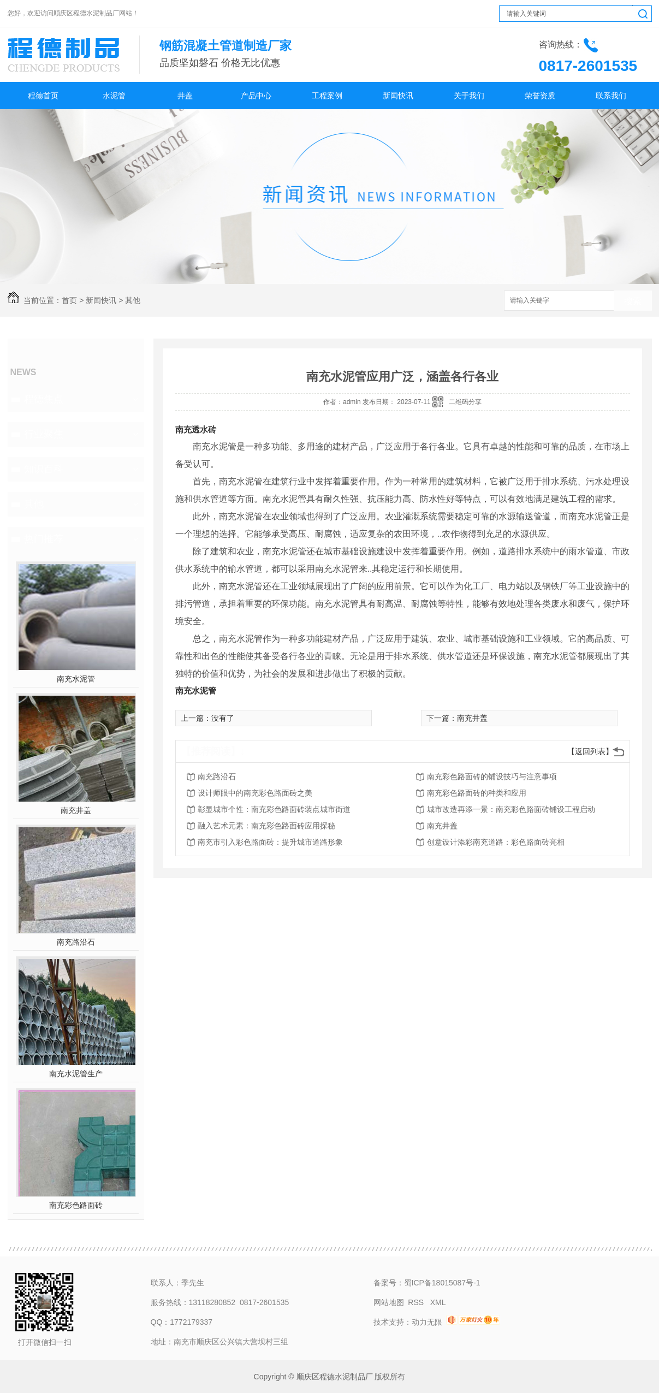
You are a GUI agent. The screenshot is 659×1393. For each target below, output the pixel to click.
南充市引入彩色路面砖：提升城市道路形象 (270, 842)
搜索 (633, 301)
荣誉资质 (540, 95)
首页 (69, 300)
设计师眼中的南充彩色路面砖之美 (255, 793)
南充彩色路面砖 (76, 1205)
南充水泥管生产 (76, 1073)
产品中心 (256, 95)
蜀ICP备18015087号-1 (442, 1282)
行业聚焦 (43, 434)
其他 (132, 300)
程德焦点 (43, 399)
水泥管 (114, 95)
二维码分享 (465, 402)
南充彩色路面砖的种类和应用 (476, 793)
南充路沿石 (76, 942)
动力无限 (427, 1322)
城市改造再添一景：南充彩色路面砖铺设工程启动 (511, 809)
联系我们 (611, 95)
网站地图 (388, 1302)
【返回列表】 (590, 751)
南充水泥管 (76, 678)
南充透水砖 (195, 429)
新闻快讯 (398, 95)
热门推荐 (43, 539)
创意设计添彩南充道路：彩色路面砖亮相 (496, 842)
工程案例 (327, 95)
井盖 (185, 95)
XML (438, 1302)
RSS (417, 1302)
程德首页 (43, 95)
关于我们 (469, 95)
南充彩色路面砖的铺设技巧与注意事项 (492, 776)
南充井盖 (76, 810)
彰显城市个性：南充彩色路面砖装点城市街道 (274, 809)
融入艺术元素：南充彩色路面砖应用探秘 (266, 825)
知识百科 (43, 469)
